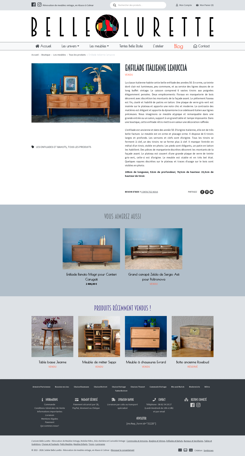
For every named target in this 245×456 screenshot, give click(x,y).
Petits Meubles (66, 444)
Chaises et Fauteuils (50, 444)
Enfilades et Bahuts (174, 441)
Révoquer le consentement (122, 450)
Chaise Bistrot (100, 387)
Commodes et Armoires (137, 441)
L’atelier (158, 46)
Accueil (43, 46)
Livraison (49, 415)
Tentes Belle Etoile (131, 46)
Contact (202, 46)
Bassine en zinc (62, 387)
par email (160, 411)
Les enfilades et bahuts (51, 147)
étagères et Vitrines (157, 441)
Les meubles (98, 46)
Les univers (69, 46)
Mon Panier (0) (205, 5)
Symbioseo (209, 450)
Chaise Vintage (119, 387)
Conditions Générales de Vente (49, 408)
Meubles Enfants (80, 444)
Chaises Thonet (138, 387)
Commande (49, 404)
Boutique (45, 54)
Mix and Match (177, 387)
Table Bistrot (121, 390)
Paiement (49, 422)
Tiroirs (91, 444)
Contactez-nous (149, 191)
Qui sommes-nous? (49, 425)
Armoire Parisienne (41, 387)
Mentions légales (49, 418)
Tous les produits (77, 54)
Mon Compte (184, 5)
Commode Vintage (158, 387)
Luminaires (100, 444)
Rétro (207, 387)
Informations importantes (49, 411)
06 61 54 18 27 (165, 404)
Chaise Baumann (81, 387)
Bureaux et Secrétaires (193, 441)
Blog (178, 46)
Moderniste (194, 387)
